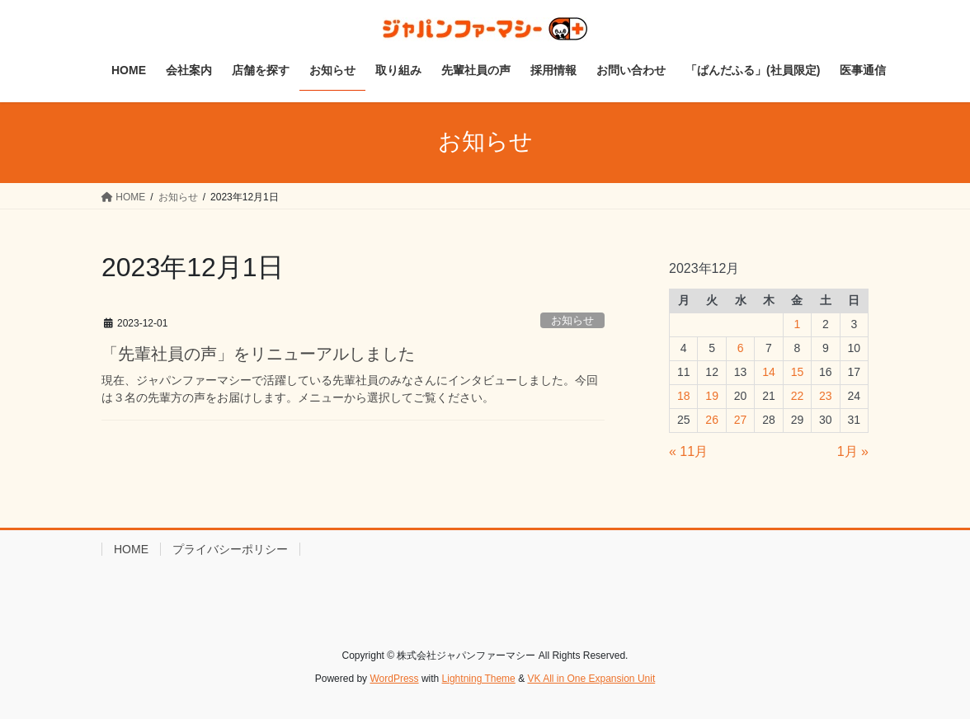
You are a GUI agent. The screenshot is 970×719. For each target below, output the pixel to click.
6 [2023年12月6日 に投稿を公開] (740, 348)
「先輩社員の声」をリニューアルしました (258, 354)
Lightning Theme (479, 678)
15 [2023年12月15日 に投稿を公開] (797, 371)
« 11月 (688, 451)
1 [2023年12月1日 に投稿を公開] (797, 324)
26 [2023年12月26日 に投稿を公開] (711, 419)
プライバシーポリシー (230, 549)
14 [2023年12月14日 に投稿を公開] (768, 371)
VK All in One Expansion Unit (591, 678)
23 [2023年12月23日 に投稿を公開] (825, 395)
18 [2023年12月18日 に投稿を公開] (683, 395)
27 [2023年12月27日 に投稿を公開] (740, 419)
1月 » (853, 451)
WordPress (394, 678)
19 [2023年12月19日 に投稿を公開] (711, 395)
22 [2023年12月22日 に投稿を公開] (797, 395)
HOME (131, 549)
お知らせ (572, 320)
